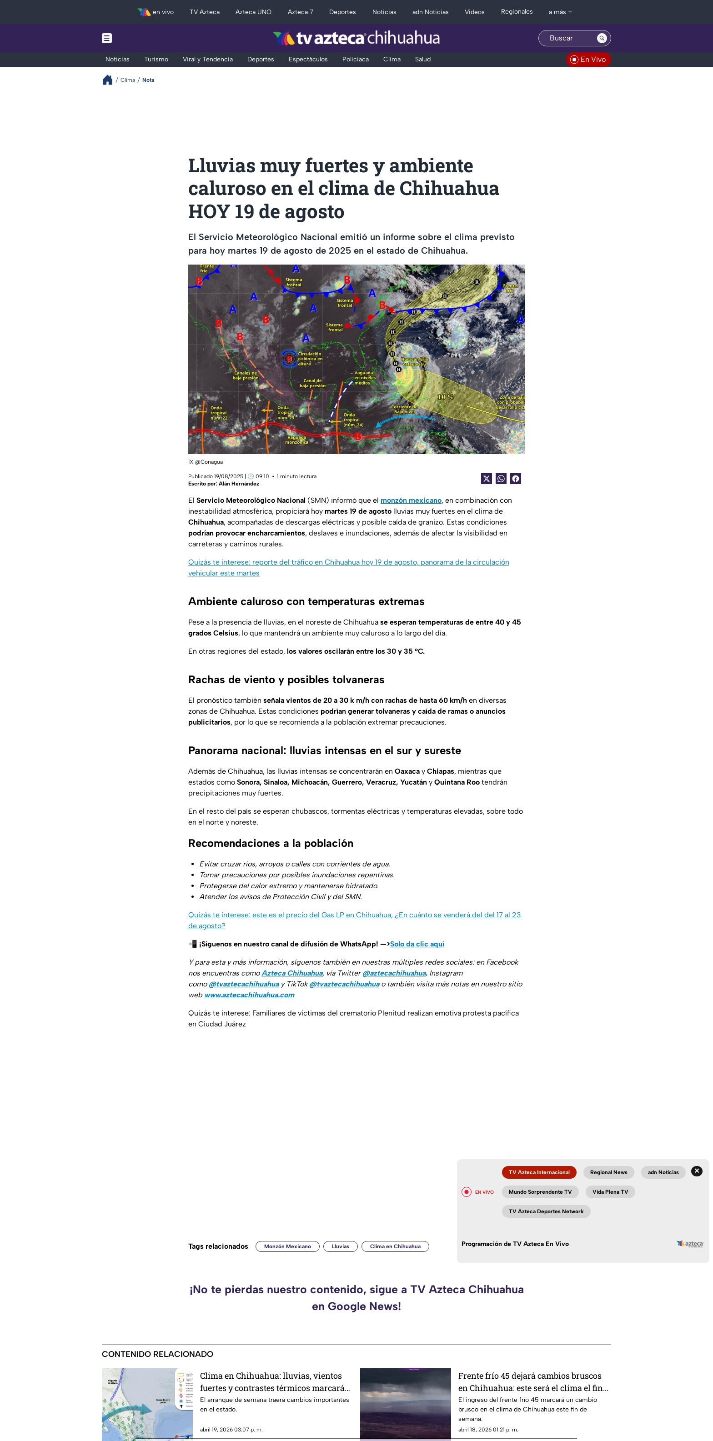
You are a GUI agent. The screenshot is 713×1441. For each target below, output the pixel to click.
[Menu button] (138, 38)
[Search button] (602, 38)
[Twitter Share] (486, 478)
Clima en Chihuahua (395, 1246)
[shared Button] (501, 478)
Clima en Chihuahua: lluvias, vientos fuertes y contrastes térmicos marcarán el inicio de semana (275, 1381)
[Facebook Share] (515, 478)
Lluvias (340, 1246)
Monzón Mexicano (287, 1246)
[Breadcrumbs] (111, 79)
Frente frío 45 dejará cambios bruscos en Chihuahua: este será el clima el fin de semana (530, 1381)
